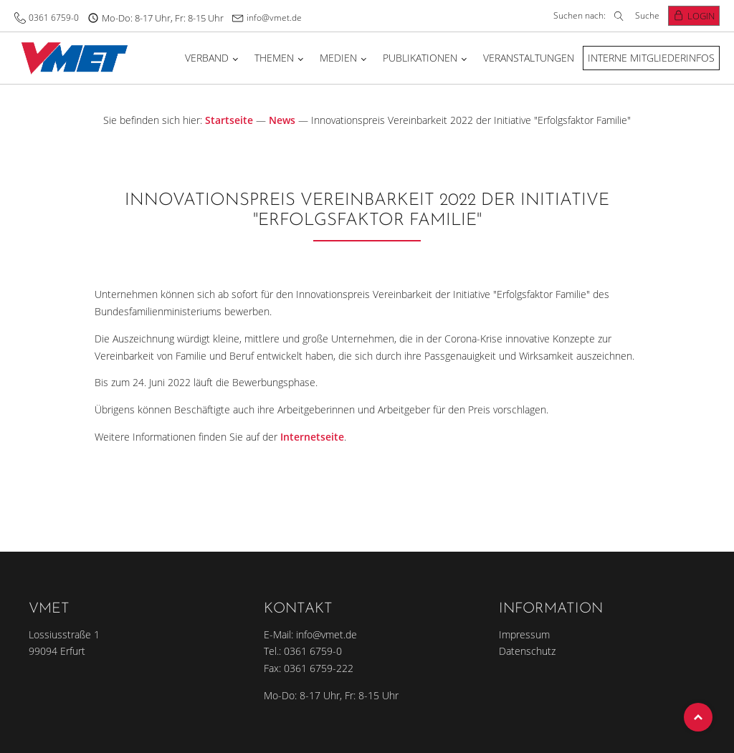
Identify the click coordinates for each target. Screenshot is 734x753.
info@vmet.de (274, 17)
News (282, 120)
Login (701, 15)
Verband (207, 57)
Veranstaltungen (528, 57)
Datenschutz (527, 651)
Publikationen (420, 57)
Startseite (229, 120)
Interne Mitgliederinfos (651, 57)
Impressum (524, 634)
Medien (338, 57)
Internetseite (312, 436)
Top (698, 717)
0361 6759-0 (54, 17)
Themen (274, 57)
